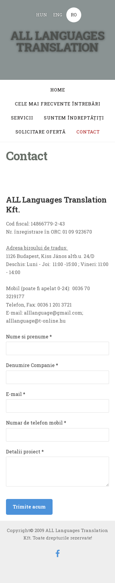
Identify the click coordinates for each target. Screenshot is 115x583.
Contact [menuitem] (88, 132)
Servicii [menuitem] (22, 118)
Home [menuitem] (57, 90)
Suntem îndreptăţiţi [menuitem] (74, 118)
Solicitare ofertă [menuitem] (41, 132)
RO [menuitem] (74, 15)
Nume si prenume (29, 336)
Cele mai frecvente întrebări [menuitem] (57, 104)
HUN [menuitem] (41, 15)
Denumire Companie (32, 365)
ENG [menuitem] (57, 15)
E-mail (15, 394)
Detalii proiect (25, 451)
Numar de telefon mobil (36, 422)
